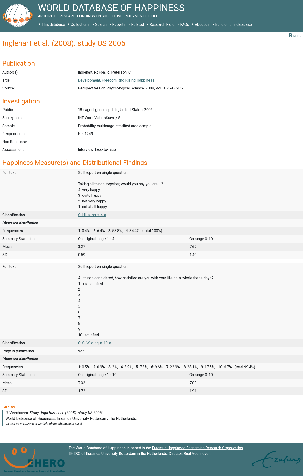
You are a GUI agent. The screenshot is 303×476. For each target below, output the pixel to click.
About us (202, 24)
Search (101, 24)
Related (137, 24)
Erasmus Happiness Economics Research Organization (197, 448)
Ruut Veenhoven (197, 453)
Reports (118, 24)
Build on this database (233, 24)
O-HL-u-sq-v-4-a (92, 215)
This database (53, 24)
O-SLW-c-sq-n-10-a (94, 343)
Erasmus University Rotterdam (111, 453)
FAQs (184, 24)
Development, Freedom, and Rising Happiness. (116, 80)
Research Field (162, 24)
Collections (80, 24)
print (295, 35)
